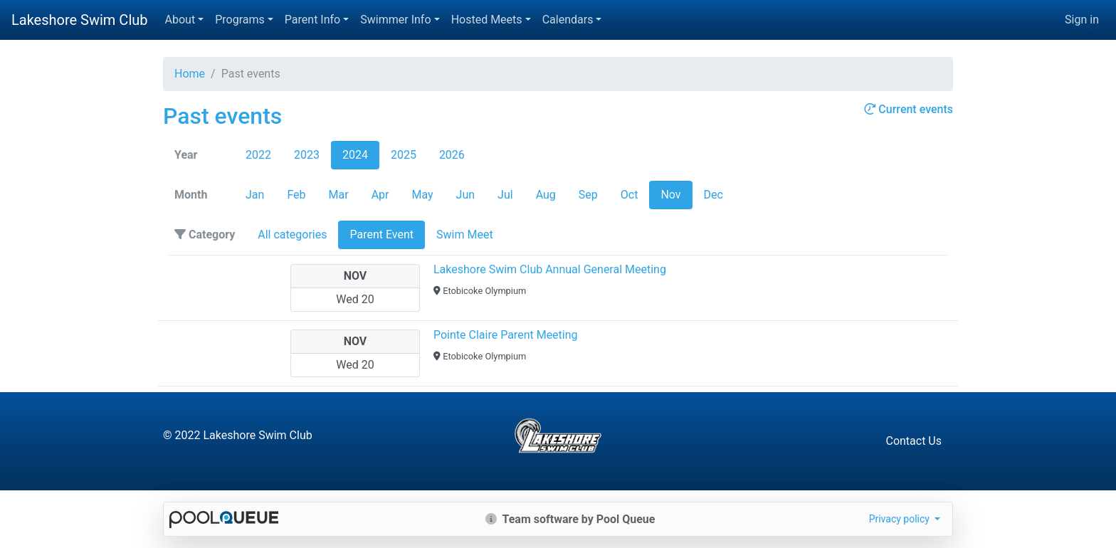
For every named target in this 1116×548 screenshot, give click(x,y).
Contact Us (913, 441)
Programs (240, 19)
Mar (339, 194)
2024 (355, 155)
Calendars (568, 19)
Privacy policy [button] (900, 519)
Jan (255, 194)
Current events (908, 109)
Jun (465, 194)
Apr (380, 194)
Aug (546, 194)
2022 (258, 155)
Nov (670, 194)
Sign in (1082, 19)
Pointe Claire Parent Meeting (505, 335)
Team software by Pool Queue (570, 519)
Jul (505, 194)
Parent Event (381, 234)
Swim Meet (464, 234)
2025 (403, 155)
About (180, 19)
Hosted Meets (486, 19)
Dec (713, 194)
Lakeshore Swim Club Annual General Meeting (549, 269)
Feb (296, 194)
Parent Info (312, 19)
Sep (588, 194)
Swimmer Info (395, 19)
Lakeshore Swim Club (79, 19)
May (422, 194)
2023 (307, 155)
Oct (629, 194)
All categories (292, 234)
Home (189, 73)
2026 (452, 155)
